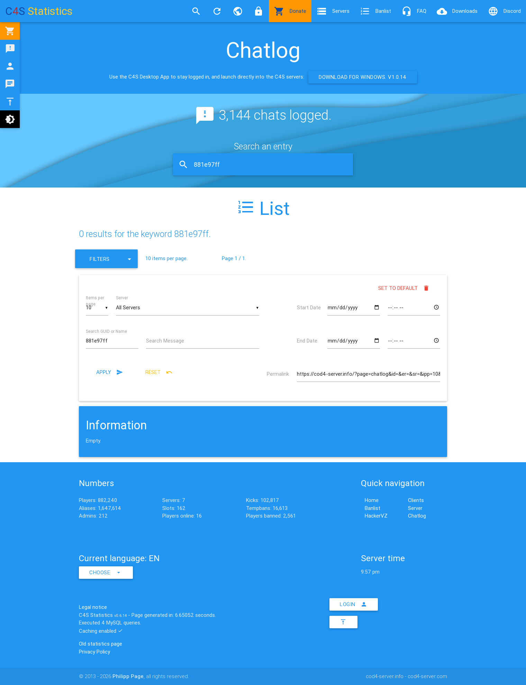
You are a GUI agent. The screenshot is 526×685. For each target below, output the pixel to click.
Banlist (375, 11)
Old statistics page (100, 643)
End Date (307, 340)
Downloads (457, 11)
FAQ (413, 11)
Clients (416, 500)
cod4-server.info (384, 676)
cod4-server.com (427, 676)
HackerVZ (376, 515)
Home (372, 500)
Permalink (278, 374)
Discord (504, 11)
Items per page (95, 301)
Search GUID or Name (106, 331)
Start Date (309, 307)
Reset (159, 372)
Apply (109, 372)
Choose (106, 572)
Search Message (165, 340)
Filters (112, 258)
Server (122, 297)
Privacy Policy (94, 651)
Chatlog (417, 515)
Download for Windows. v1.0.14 (363, 77)
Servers (333, 11)
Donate (290, 11)
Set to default (404, 288)
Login (354, 604)
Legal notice (93, 607)
